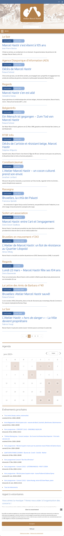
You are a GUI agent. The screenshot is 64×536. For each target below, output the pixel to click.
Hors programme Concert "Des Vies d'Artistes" (19, 460)
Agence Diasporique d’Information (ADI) (25, 60)
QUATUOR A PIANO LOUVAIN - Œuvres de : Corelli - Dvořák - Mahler (25, 453)
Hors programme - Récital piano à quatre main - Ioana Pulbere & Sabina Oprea (29, 473)
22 (49, 392)
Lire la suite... (8, 41)
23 (57, 392)
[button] (61, 509)
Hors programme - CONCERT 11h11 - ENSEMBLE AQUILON (23, 429)
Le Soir (6, 36)
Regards (7, 84)
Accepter (32, 524)
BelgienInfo (9, 108)
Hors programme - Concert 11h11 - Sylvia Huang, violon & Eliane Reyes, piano (28, 480)
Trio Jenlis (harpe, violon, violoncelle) (16, 415)
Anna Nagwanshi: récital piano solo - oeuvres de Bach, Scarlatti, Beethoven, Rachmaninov (32, 422)
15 (49, 383)
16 (57, 383)
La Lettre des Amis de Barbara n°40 (23, 285)
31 (40, 366)
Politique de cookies (24, 533)
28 (15, 366)
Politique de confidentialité (36, 533)
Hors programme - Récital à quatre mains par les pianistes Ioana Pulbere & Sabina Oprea (32, 446)
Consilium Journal (12, 162)
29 (49, 400)
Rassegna (8, 189)
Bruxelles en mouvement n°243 (20, 236)
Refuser (32, 529)
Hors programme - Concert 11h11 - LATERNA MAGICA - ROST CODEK (26, 466)
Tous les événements (11, 487)
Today (53, 353)
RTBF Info (8, 135)
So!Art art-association (15, 213)
